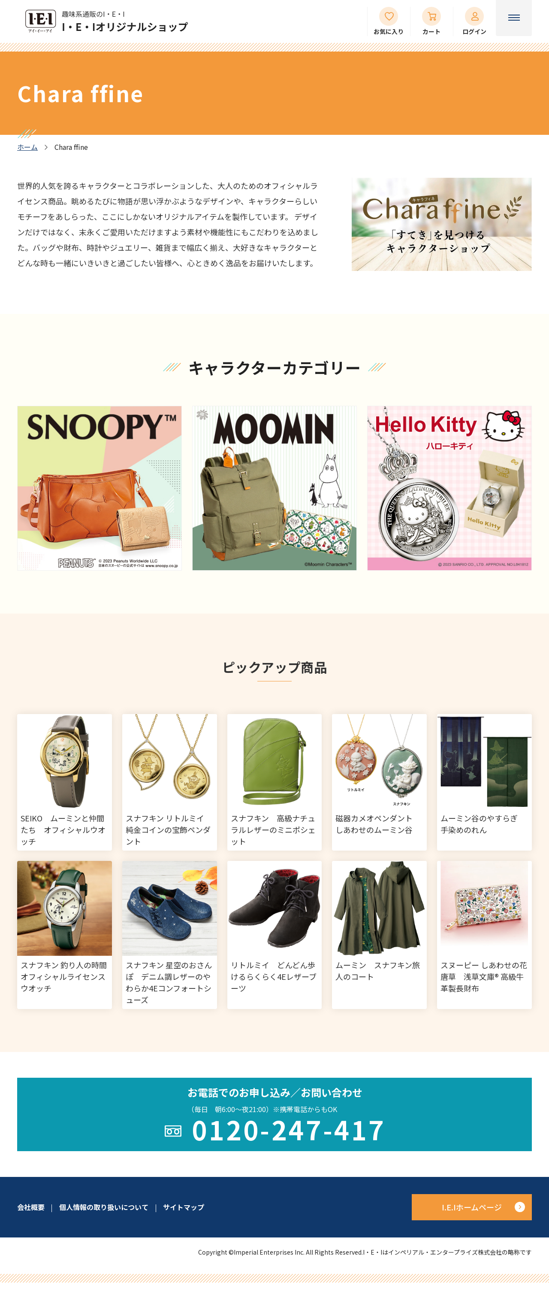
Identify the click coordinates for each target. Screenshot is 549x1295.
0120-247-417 (289, 1129)
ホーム (27, 147)
